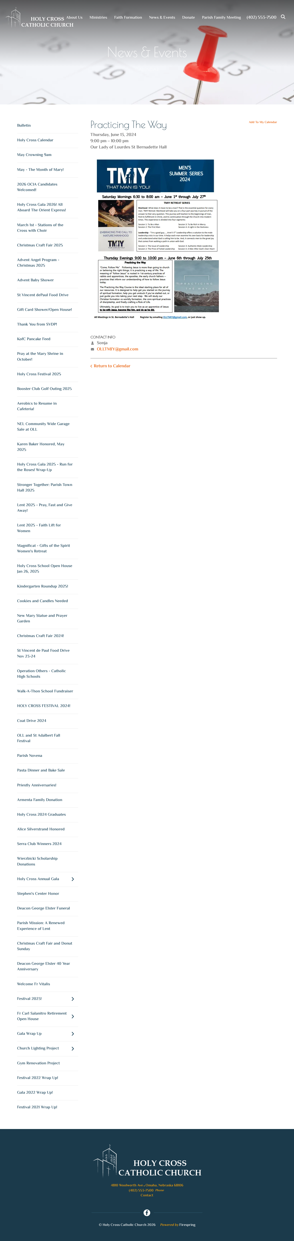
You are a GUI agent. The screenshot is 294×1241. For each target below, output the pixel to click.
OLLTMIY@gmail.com (117, 349)
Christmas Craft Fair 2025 (40, 245)
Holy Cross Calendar (35, 140)
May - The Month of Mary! (40, 170)
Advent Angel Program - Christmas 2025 (38, 263)
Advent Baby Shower (35, 280)
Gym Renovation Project (38, 1063)
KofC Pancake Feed (33, 339)
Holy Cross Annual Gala (47, 879)
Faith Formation (128, 18)
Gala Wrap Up (47, 1034)
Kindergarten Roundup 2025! (42, 587)
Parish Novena (29, 756)
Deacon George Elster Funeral (43, 908)
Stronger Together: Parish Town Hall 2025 (44, 488)
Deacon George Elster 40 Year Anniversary (43, 967)
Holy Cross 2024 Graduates (41, 815)
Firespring (187, 1225)
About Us (74, 18)
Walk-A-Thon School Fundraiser (45, 691)
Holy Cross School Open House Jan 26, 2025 (44, 569)
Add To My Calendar (263, 122)
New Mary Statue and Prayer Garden (42, 619)
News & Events (162, 18)
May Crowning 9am (34, 155)
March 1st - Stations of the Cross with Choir (40, 228)
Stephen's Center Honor (38, 894)
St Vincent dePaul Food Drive (42, 295)
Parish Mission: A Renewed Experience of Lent (41, 926)
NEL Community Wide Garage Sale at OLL (43, 427)
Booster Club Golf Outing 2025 (44, 389)
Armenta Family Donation (39, 800)
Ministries (98, 18)
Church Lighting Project (47, 1048)
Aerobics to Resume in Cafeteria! (37, 406)
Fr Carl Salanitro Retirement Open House (47, 1017)
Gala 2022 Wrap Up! (35, 1093)
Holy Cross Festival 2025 (39, 374)
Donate (188, 18)
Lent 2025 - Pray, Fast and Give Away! (44, 508)
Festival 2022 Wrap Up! (37, 1078)
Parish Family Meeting (221, 18)
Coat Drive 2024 (31, 721)
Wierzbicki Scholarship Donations (37, 861)
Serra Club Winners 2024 (39, 844)
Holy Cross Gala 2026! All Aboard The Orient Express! (41, 208)
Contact (147, 1195)
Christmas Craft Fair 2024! (40, 636)
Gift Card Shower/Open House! (44, 310)
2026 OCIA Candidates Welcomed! (37, 187)
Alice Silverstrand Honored (41, 829)
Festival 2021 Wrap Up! (37, 1107)
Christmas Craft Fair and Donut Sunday (44, 946)
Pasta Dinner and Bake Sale (41, 770)
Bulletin (24, 126)
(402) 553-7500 (261, 17)
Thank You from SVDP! (37, 325)
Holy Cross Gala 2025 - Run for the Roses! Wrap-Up (45, 467)
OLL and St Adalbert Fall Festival (38, 738)
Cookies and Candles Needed (42, 601)
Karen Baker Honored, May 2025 (40, 447)
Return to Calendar (112, 366)
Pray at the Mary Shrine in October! (40, 357)
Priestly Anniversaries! (36, 785)
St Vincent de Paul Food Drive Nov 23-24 (43, 653)
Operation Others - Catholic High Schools (41, 674)
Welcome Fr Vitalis (33, 984)
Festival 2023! (47, 999)
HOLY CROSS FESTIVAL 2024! (43, 706)
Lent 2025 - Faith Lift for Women (39, 528)
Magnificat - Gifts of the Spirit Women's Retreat (43, 549)
